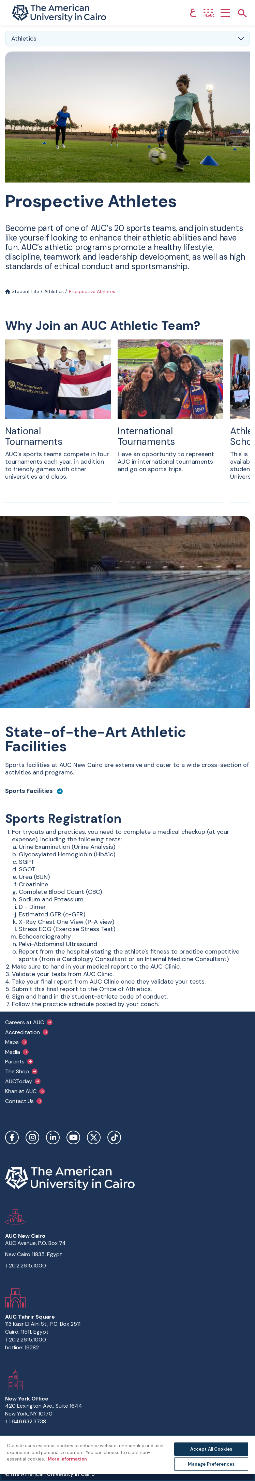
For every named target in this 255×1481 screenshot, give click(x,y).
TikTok (114, 1137)
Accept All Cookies (211, 1449)
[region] (127, 1458)
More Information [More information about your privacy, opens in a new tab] (67, 1459)
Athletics (54, 291)
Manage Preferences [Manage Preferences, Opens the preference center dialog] (211, 1464)
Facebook (12, 1137)
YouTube (73, 1137)
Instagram (32, 1137)
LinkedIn (53, 1137)
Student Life (22, 291)
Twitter (94, 1137)
